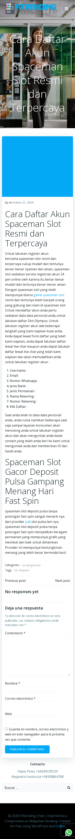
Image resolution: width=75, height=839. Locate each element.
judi (28, 521)
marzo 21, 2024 (23, 202)
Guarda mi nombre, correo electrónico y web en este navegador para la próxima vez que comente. (37, 734)
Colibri (60, 826)
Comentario (15, 633)
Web (8, 714)
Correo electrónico (20, 698)
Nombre (12, 683)
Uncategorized (31, 565)
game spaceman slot (49, 295)
